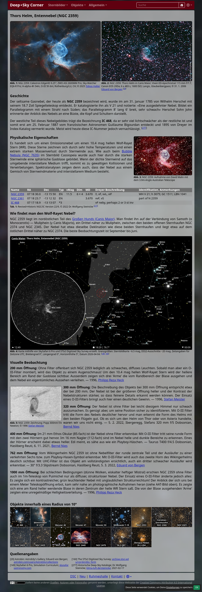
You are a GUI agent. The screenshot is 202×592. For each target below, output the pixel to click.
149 (103, 353)
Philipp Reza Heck (111, 380)
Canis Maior (18, 238)
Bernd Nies (71, 426)
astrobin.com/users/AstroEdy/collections (36, 562)
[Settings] (129, 576)
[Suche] (182, 5)
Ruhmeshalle (98, 576)
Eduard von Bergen (111, 89)
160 (107, 353)
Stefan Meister (36, 425)
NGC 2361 (17, 198)
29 (125, 88)
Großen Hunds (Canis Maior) (93, 219)
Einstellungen (172, 587)
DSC (73, 576)
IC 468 (15, 202)
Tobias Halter (93, 86)
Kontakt (117, 576)
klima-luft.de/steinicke (99, 568)
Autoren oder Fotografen (73, 582)
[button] (58, 5)
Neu (83, 576)
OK (196, 587)
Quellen (54, 582)
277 (144, 128)
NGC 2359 (17, 194)
